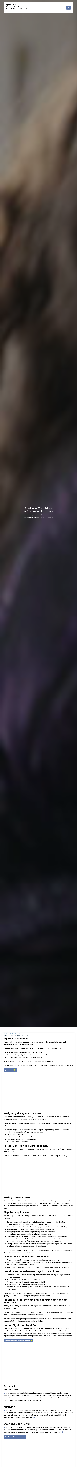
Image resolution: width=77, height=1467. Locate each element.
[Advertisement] (38, 1093)
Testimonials (11, 1386)
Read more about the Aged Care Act (18, 1340)
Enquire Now (10, 1070)
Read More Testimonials (15, 1437)
